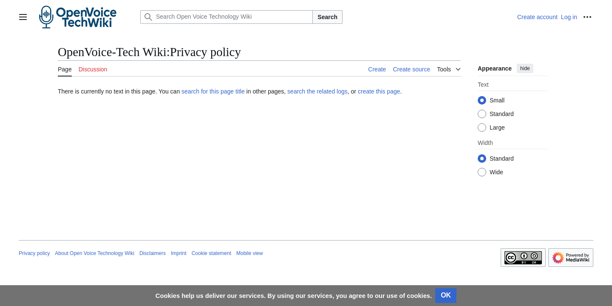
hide (525, 68)
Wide (496, 172)
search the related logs (317, 91)
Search (327, 17)
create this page (379, 91)
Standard (502, 113)
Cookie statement (211, 253)
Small (497, 100)
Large (497, 127)
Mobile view (249, 253)
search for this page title (213, 91)
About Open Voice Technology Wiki (94, 253)
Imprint (179, 253)
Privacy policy (34, 253)
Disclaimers (152, 253)
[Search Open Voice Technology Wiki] (226, 17)
